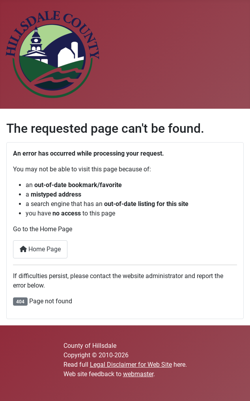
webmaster (138, 374)
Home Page (40, 249)
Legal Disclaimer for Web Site (131, 364)
